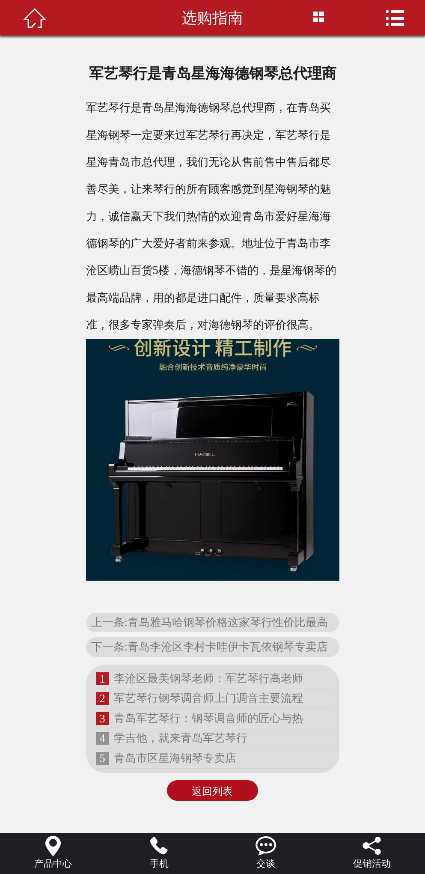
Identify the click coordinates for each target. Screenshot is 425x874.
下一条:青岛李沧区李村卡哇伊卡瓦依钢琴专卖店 (209, 646)
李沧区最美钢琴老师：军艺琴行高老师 (208, 678)
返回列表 (212, 791)
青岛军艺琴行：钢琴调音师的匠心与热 (208, 718)
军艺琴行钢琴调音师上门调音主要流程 (208, 698)
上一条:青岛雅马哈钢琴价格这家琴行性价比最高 (209, 622)
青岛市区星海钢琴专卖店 (175, 758)
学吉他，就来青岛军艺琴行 (180, 737)
